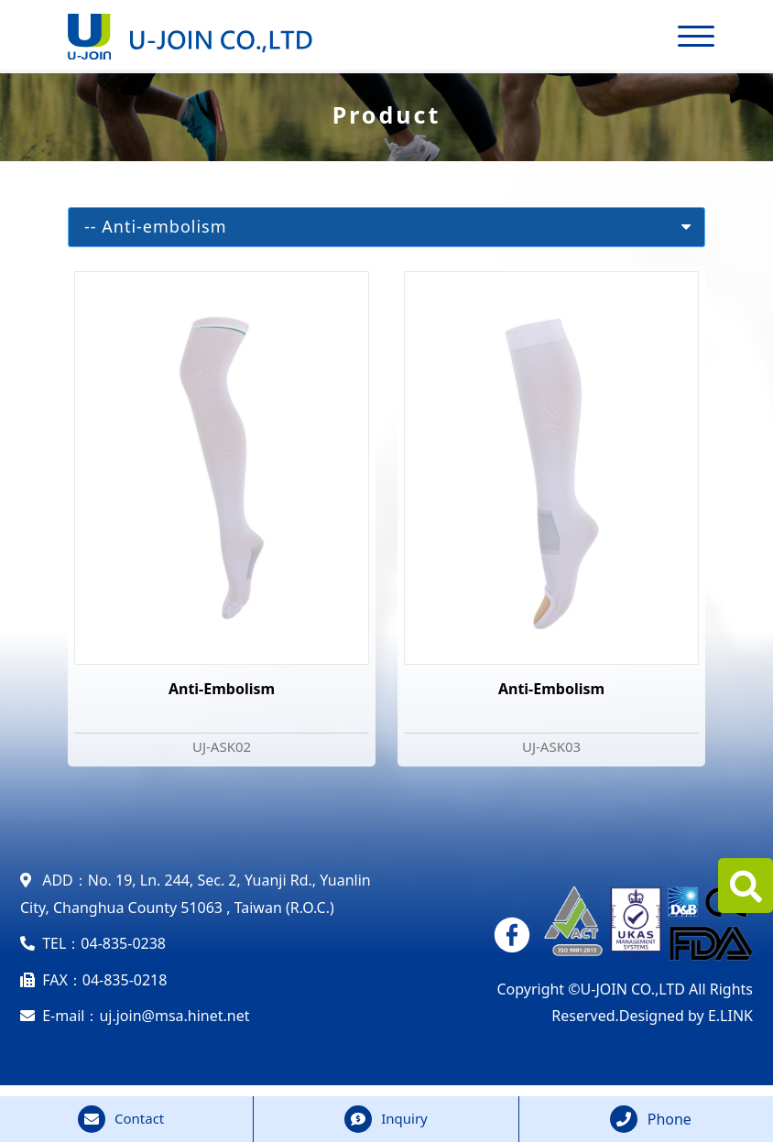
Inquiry (404, 1118)
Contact (139, 1118)
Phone (669, 1119)
